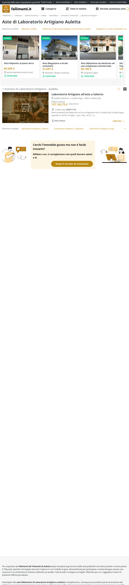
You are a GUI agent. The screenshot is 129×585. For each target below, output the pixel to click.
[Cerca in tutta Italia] (118, 2)
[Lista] (119, 89)
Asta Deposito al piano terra (19, 63)
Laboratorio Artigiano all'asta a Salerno (77, 94)
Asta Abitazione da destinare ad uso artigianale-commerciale (98, 64)
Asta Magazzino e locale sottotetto (55, 64)
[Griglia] (125, 89)
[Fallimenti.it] (7, 15)
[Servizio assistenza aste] (110, 8)
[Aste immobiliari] (63, 2)
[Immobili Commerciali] (69, 15)
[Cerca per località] (98, 2)
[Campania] (18, 15)
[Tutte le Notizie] (75, 8)
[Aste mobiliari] (80, 2)
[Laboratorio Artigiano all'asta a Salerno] (118, 121)
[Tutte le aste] (46, 2)
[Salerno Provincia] (31, 15)
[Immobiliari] (53, 15)
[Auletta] (44, 15)
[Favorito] (107, 121)
